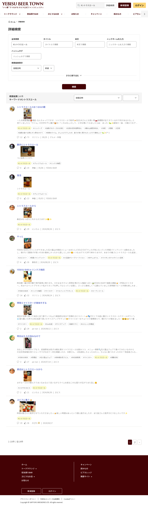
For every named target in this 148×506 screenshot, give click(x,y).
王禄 (118, 128)
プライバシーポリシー (28, 499)
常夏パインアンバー (38, 258)
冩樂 (111, 128)
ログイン (139, 5)
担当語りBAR (32, 14)
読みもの (117, 14)
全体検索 (15, 39)
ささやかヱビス (24, 388)
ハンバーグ (38, 128)
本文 (77, 39)
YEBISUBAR (23, 291)
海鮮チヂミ (74, 324)
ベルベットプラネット (65, 291)
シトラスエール (24, 128)
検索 (74, 86)
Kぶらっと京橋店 (88, 324)
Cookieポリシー (69, 499)
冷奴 (104, 128)
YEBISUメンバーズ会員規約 (50, 499)
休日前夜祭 (76, 357)
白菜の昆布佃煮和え (74, 128)
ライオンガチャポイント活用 (112, 258)
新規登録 (124, 5)
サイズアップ (61, 324)
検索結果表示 (17, 62)
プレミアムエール (40, 163)
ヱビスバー (23, 258)
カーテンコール (97, 291)
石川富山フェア (46, 357)
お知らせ (75, 14)
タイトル (47, 39)
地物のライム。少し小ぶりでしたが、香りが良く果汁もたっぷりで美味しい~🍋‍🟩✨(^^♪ (78, 132)
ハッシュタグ (17, 51)
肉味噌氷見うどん (62, 357)
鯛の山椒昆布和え (92, 128)
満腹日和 (114, 357)
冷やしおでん (93, 258)
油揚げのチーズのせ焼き (55, 128)
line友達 (49, 324)
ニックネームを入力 (115, 39)
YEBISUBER (23, 357)
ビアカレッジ (86, 472)
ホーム (11, 22)
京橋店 (34, 357)
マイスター (49, 291)
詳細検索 (110, 5)
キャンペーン (96, 14)
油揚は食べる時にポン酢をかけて (31, 132)
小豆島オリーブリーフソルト (74, 258)
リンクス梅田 (55, 163)
